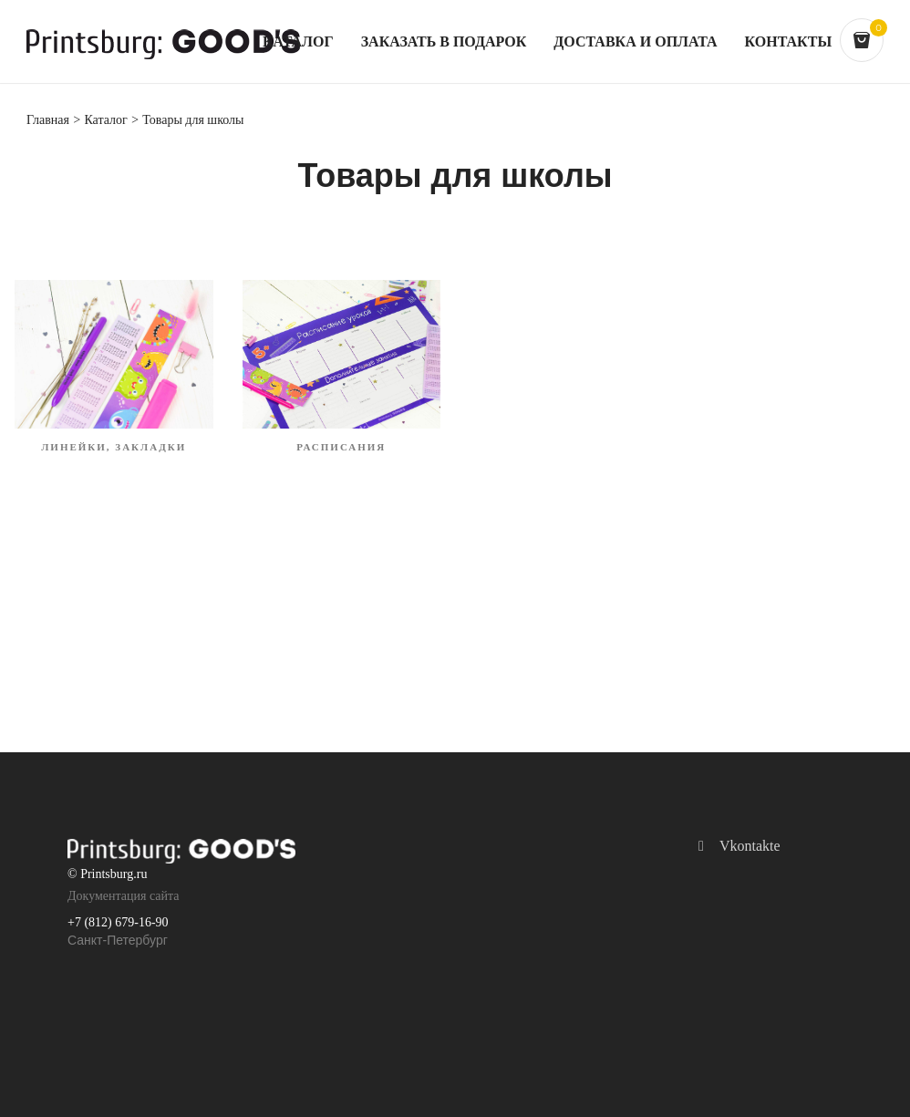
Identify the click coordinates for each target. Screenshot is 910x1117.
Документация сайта (123, 896)
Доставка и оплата (635, 42)
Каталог (298, 42)
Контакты (788, 42)
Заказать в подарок (444, 42)
